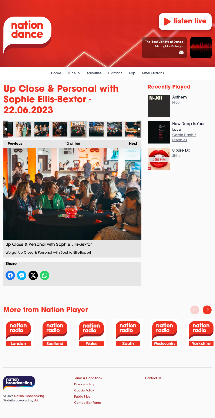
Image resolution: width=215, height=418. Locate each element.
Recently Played (169, 87)
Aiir (36, 400)
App (131, 73)
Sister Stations (153, 73)
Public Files (82, 396)
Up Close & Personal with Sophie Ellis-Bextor (23, 129)
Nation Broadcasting (29, 396)
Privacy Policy (84, 384)
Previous (12, 143)
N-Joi (176, 103)
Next (131, 143)
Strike (176, 156)
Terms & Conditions (88, 378)
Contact (115, 73)
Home (56, 73)
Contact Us (153, 378)
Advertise (94, 73)
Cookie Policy (84, 390)
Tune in (74, 73)
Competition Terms (87, 403)
